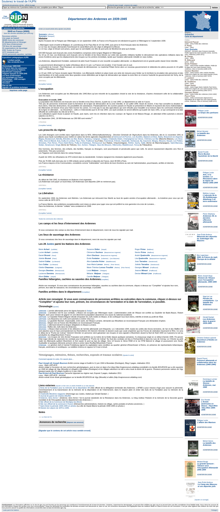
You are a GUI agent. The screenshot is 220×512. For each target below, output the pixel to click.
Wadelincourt (127, 145)
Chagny (104, 139)
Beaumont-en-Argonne (173, 137)
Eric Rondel (205, 400)
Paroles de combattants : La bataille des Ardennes (210, 301)
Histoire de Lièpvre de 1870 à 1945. (54, 408)
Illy (141, 141)
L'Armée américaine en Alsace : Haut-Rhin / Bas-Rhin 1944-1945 (209, 406)
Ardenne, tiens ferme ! (49, 398)
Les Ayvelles (137, 137)
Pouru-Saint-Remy (66, 143)
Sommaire (43, 34)
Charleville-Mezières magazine (52, 394)
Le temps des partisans (208, 113)
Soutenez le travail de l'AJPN (19, 1)
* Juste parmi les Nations (10, 510)
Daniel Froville (203, 152)
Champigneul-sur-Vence (133, 139)
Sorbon (85, 145)
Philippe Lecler (203, 111)
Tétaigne (92, 145)
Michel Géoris (208, 441)
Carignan (96, 139)
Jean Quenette (191, 49)
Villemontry (116, 145)
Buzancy (88, 139)
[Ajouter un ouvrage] (201, 500)
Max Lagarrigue (202, 255)
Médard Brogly (202, 462)
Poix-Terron (52, 143)
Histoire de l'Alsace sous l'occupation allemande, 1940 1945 (207, 280)
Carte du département (194, 36)
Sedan (41, 145)
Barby (160, 137)
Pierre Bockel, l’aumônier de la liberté (208, 155)
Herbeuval (134, 141)
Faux (78, 141)
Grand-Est (189, 34)
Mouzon (162, 141)
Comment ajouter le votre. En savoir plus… (56, 359)
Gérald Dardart (208, 317)
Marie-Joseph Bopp (205, 276)
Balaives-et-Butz (150, 137)
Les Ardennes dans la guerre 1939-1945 (209, 321)
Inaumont (147, 141)
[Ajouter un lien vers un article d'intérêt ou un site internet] (75, 386)
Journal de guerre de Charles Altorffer (55, 396)
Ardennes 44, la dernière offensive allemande (209, 219)
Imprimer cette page (18, 90)
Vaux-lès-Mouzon (104, 145)
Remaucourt (97, 143)
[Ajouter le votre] (128, 355)
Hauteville (125, 141)
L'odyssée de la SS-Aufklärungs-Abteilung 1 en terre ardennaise (210, 198)
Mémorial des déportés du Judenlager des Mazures (207, 239)
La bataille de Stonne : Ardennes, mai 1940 (209, 384)
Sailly (143, 143)
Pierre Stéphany (209, 214)
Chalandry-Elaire (115, 139)
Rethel (131, 143)
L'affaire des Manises (206, 422)
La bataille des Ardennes (203, 134)
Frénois (117, 141)
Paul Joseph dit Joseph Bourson (53, 363)
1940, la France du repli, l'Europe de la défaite (207, 258)
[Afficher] (50, 34)
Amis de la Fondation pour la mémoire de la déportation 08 (65, 388)
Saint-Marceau (176, 143)
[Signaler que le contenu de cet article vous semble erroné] (65, 431)
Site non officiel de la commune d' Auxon (56, 404)
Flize (83, 141)
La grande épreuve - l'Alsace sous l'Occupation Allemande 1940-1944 (207, 467)
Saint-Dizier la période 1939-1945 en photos (58, 406)
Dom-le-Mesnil (50, 141)
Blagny (41, 139)
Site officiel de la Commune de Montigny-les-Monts (61, 402)
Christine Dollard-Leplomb (206, 338)
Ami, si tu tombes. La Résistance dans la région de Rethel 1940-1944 (210, 179)
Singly (57, 145)
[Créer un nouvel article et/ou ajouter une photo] (55, 29)
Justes (50, 244)
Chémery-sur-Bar (151, 139)
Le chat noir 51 (47, 417)
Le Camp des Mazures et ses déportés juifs (207, 485)
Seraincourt (49, 145)
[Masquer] (50, 36)
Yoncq (136, 145)
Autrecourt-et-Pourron (122, 137)
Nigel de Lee (207, 296)
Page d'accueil (5, 17)
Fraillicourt (90, 141)
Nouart (169, 141)
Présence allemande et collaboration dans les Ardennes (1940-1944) (207, 362)
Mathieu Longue (209, 193)
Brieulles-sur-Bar (70, 139)
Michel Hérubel (202, 131)
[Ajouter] (56, 307)
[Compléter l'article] (45, 84)
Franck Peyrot (202, 358)
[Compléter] (104, 279)
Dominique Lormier (210, 379)
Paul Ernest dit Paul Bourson (51, 373)
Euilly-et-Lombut (68, 141)
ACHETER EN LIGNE (205, 117)
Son (79, 145)
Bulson (81, 139)
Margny (155, 141)
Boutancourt (50, 139)
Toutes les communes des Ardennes (51, 219)
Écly (58, 141)
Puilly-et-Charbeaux (83, 143)
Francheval (108, 141)
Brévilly (59, 139)
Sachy (137, 143)
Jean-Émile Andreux (204, 235)
